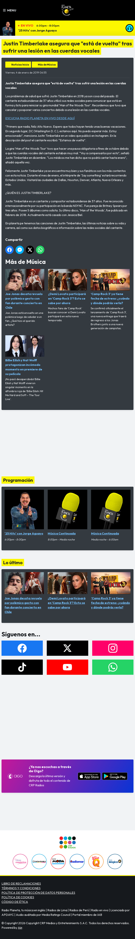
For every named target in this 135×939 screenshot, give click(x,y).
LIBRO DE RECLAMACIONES (21, 883)
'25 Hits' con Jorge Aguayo (37, 30)
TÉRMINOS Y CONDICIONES (21, 888)
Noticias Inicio (20, 64)
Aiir (20, 928)
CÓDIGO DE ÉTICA (15, 902)
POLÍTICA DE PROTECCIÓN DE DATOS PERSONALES (38, 893)
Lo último (13, 562)
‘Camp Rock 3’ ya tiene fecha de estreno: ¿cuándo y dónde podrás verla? (110, 287)
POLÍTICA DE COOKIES (18, 897)
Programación (18, 480)
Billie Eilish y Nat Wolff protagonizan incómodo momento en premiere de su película (24, 355)
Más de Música (47, 64)
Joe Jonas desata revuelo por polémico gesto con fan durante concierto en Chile (24, 289)
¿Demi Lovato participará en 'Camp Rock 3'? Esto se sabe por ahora (67, 287)
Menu (9, 10)
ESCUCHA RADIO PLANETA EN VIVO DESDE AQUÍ (40, 118)
